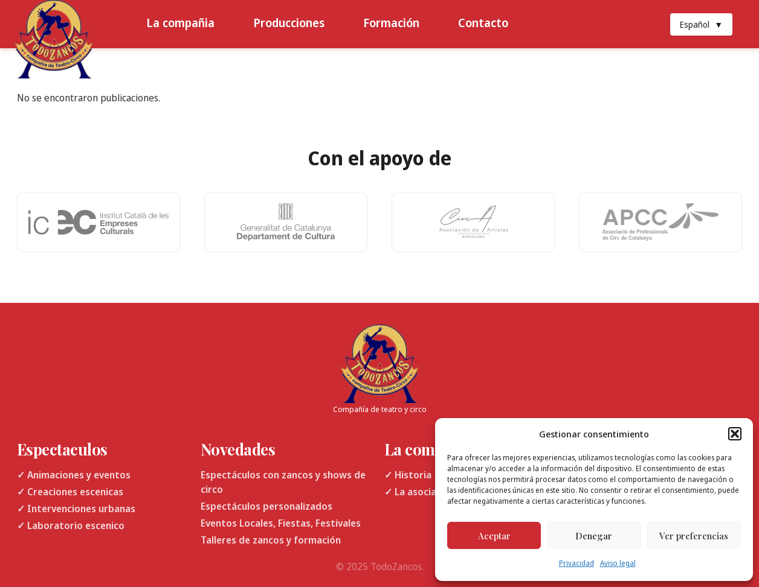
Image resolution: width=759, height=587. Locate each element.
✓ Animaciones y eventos (74, 474)
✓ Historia (407, 474)
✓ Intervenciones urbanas (76, 508)
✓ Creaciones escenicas (70, 491)
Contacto (483, 22)
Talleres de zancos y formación (271, 540)
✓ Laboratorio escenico (70, 525)
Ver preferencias (693, 536)
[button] (735, 434)
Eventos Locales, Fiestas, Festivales (281, 523)
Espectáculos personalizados (266, 506)
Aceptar (494, 536)
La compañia (180, 22)
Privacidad (576, 563)
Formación (391, 22)
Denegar (593, 536)
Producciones (289, 22)
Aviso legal (618, 563)
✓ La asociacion (419, 491)
